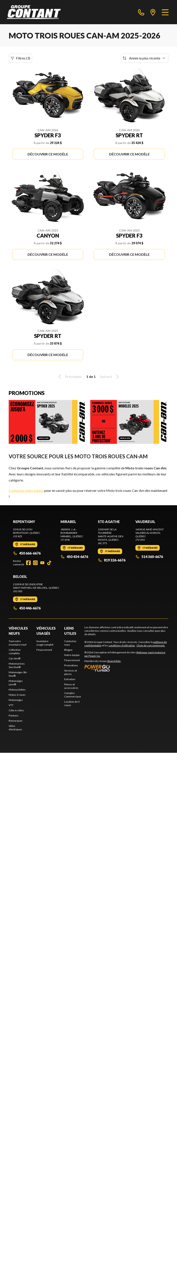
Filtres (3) (20, 58)
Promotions (71, 665)
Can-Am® (14, 658)
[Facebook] (28, 562)
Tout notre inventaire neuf (17, 643)
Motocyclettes (17, 689)
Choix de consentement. (150, 645)
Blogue (68, 649)
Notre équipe (72, 655)
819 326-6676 (111, 560)
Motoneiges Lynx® (16, 682)
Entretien (69, 679)
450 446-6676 (27, 608)
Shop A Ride (114, 661)
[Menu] (165, 12)
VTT (11, 705)
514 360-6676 (149, 557)
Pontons (13, 715)
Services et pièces (70, 672)
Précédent (69, 376)
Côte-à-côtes (16, 710)
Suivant (110, 376)
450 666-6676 (27, 553)
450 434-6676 (74, 557)
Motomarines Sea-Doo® (17, 665)
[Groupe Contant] (34, 12)
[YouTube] (42, 562)
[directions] (153, 12)
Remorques (16, 720)
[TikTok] (49, 562)
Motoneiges (16, 700)
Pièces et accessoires (71, 686)
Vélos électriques (15, 727)
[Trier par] (144, 58)
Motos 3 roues (17, 694)
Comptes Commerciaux (72, 694)
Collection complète (15, 651)
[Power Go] (126, 668)
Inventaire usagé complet (44, 643)
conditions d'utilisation (121, 645)
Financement (44, 649)
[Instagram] (35, 562)
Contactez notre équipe (26, 490)
